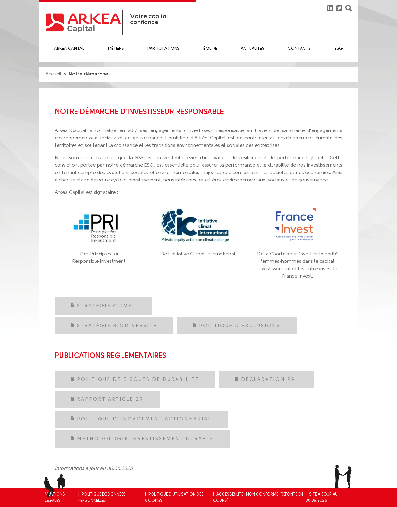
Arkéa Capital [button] (69, 48)
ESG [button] (339, 48)
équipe (210, 48)
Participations (163, 48)
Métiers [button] (116, 48)
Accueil (53, 74)
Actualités (252, 48)
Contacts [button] (299, 48)
